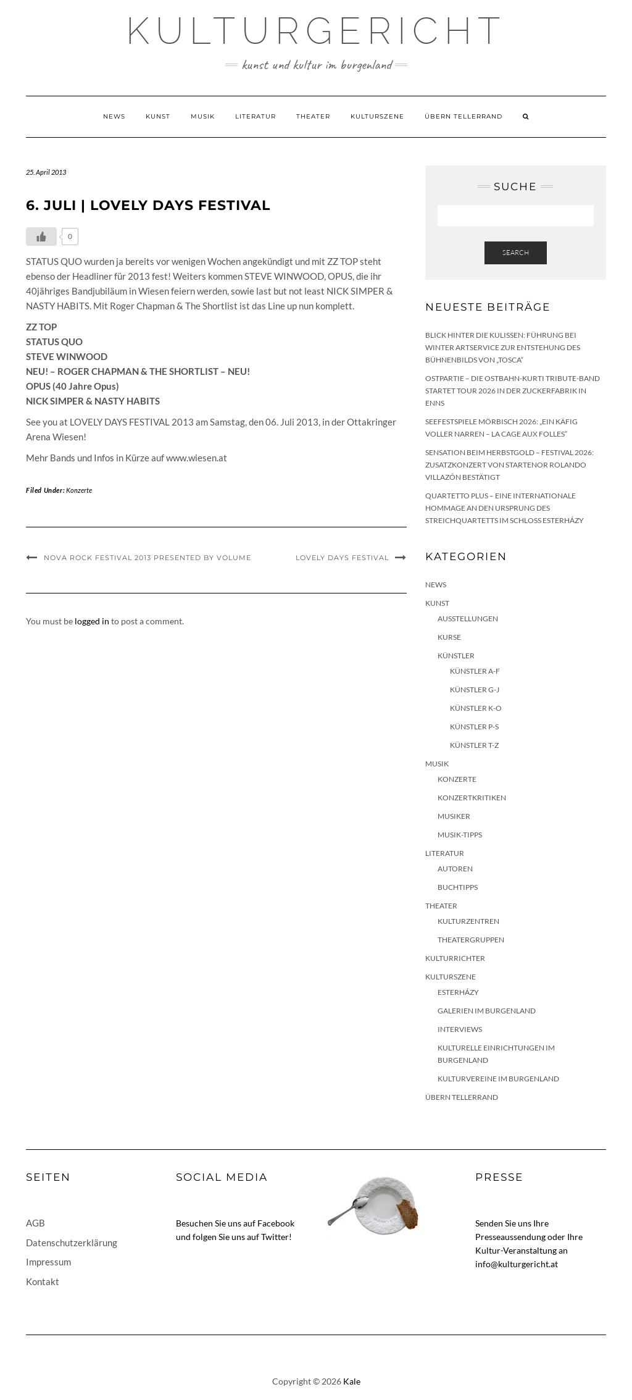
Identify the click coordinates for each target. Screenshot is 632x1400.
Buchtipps (458, 887)
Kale (351, 1381)
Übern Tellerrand (463, 116)
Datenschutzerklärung (71, 1242)
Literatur (255, 116)
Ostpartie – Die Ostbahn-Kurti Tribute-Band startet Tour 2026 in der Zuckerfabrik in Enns (512, 391)
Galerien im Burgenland (487, 1010)
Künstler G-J (474, 689)
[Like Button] (41, 236)
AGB (35, 1222)
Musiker (454, 816)
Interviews (460, 1029)
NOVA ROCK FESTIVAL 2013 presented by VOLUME (147, 557)
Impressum (48, 1261)
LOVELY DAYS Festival (342, 557)
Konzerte (79, 490)
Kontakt (42, 1281)
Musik (203, 116)
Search (515, 252)
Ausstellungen (468, 618)
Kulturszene (377, 116)
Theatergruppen (471, 939)
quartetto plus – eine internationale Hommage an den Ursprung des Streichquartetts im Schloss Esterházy (504, 508)
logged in (92, 621)
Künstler (456, 655)
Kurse (449, 637)
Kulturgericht (316, 30)
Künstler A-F (475, 671)
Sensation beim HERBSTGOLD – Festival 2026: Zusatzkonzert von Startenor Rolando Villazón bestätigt (509, 465)
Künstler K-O (476, 708)
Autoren (455, 868)
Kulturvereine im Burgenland (498, 1078)
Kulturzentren (468, 921)
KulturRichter (455, 958)
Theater (313, 116)
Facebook (275, 1223)
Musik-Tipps (460, 834)
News (114, 116)
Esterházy (458, 992)
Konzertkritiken (472, 797)
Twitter (275, 1236)
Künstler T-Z (474, 745)
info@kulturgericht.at (516, 1264)
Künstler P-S (474, 726)
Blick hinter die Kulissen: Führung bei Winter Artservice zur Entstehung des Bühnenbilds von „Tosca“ (502, 347)
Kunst (158, 116)
